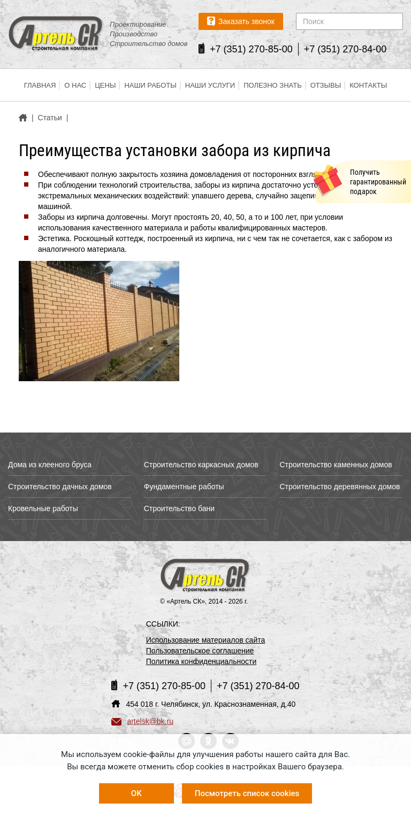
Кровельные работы (43, 508)
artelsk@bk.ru (142, 721)
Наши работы (150, 85)
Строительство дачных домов (60, 486)
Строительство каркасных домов (201, 464)
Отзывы (325, 85)
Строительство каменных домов (335, 464)
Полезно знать (272, 85)
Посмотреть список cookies (247, 793)
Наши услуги (210, 85)
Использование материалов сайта (205, 640)
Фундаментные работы (184, 486)
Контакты (368, 85)
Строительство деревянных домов (339, 486)
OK (136, 793)
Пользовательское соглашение (200, 650)
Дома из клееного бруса (50, 464)
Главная (40, 85)
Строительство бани (179, 508)
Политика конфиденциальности (201, 661)
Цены (105, 85)
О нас (75, 85)
